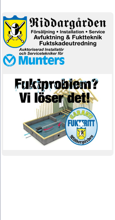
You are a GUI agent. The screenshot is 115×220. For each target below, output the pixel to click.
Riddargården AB (57, 5)
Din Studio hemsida (57, 170)
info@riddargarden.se (36, 163)
